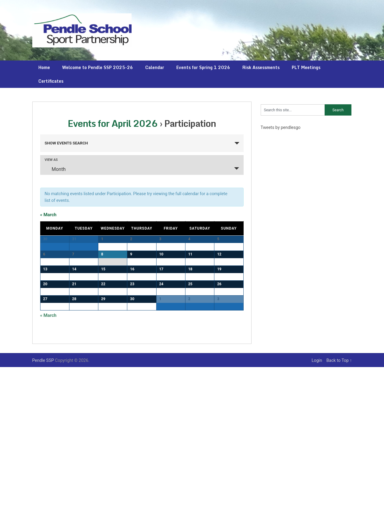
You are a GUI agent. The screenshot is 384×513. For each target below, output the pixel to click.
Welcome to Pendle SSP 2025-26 (97, 67)
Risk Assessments (261, 67)
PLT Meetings (306, 67)
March (48, 214)
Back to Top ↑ (339, 506)
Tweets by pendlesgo (281, 127)
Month (55, 169)
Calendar (154, 67)
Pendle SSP (43, 506)
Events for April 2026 (112, 123)
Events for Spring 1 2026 (203, 67)
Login (318, 506)
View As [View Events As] (51, 159)
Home (44, 67)
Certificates (50, 81)
